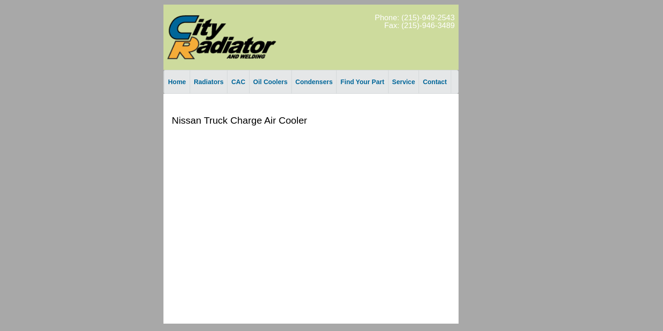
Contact (435, 82)
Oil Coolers (270, 82)
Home (177, 82)
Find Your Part (362, 82)
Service (403, 82)
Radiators (209, 82)
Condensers (314, 82)
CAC (238, 82)
